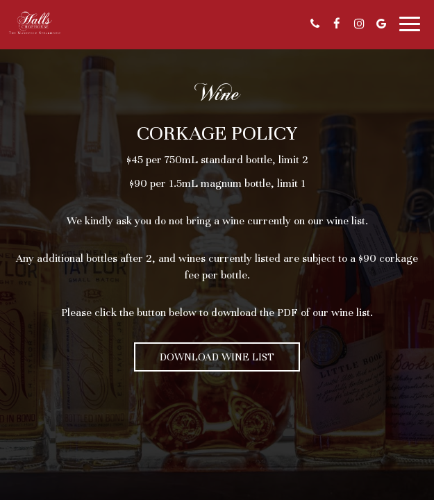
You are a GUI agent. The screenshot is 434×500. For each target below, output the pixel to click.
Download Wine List (217, 357)
